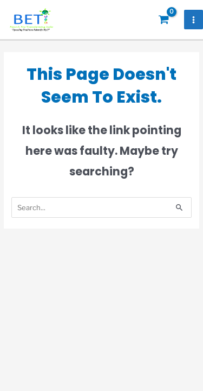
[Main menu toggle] (194, 19)
